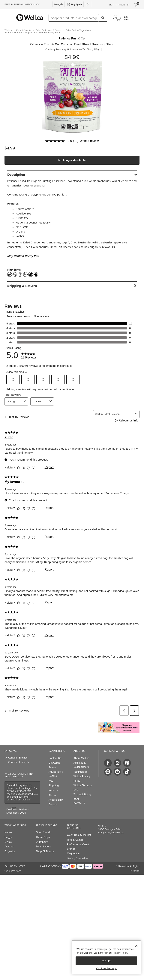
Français (58, 4)
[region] (106, 957)
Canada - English (18, 758)
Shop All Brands (45, 851)
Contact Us (55, 758)
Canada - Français (18, 762)
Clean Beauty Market (79, 835)
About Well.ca (81, 758)
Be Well (79, 803)
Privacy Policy (120, 953)
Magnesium (73, 854)
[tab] (72, 174)
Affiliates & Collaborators (81, 765)
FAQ (51, 781)
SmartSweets (43, 847)
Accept (106, 960)
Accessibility (56, 800)
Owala (8, 842)
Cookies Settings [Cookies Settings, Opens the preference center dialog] (106, 968)
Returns (53, 790)
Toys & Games (75, 840)
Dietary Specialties (77, 858)
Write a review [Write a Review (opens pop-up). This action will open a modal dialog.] (89, 140)
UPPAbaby (42, 842)
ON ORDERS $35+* (22, 4)
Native (8, 832)
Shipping (54, 785)
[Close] (136, 946)
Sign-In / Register (119, 5)
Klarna (52, 795)
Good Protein (43, 832)
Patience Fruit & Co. (72, 38)
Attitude (9, 847)
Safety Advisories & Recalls (56, 771)
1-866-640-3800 (12, 870)
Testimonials (81, 772)
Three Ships (43, 837)
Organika (9, 851)
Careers (53, 804)
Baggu (8, 837)
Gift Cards (54, 763)
